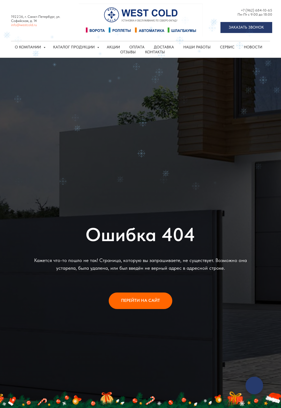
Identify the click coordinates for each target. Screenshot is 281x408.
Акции (113, 47)
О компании (28, 47)
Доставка (164, 47)
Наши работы (197, 47)
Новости (253, 47)
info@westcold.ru (24, 25)
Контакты (155, 52)
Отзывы (128, 52)
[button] (246, 27)
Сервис (227, 47)
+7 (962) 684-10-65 (256, 10)
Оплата (136, 47)
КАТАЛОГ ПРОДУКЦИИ (74, 47)
